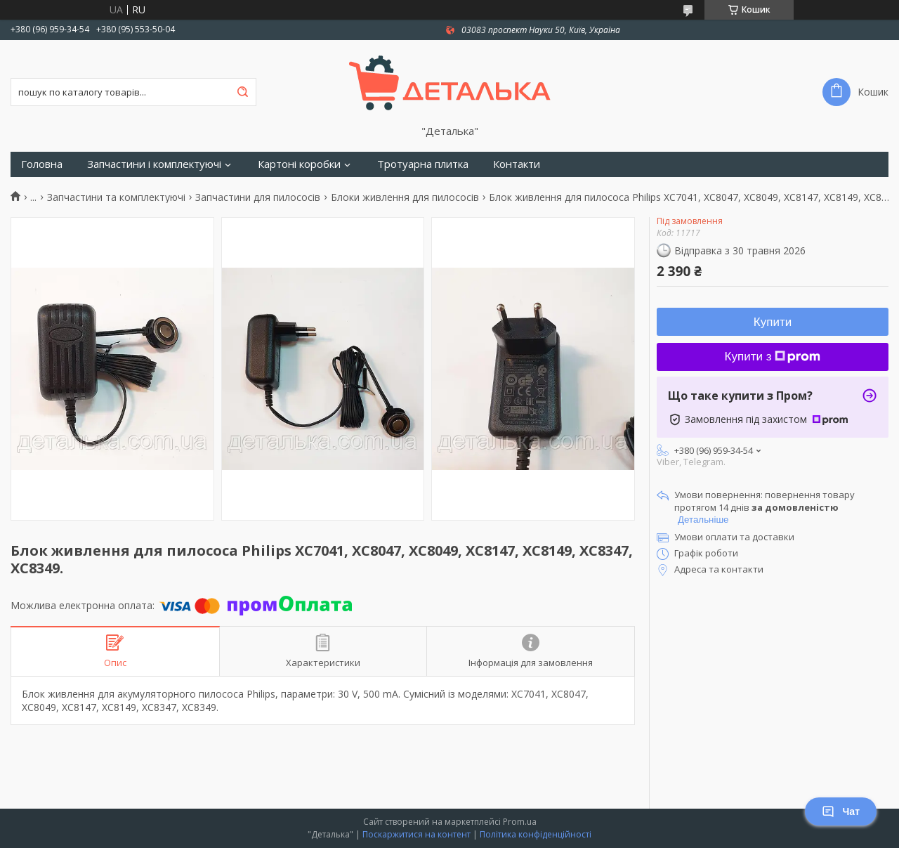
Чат (841, 811)
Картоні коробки (299, 164)
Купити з (773, 356)
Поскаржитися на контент (416, 834)
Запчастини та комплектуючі (116, 197)
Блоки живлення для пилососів (405, 197)
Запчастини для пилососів (257, 197)
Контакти (516, 164)
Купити (773, 322)
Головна (42, 164)
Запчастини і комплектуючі (154, 164)
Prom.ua (520, 822)
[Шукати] (242, 92)
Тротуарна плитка (422, 164)
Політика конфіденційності (535, 834)
